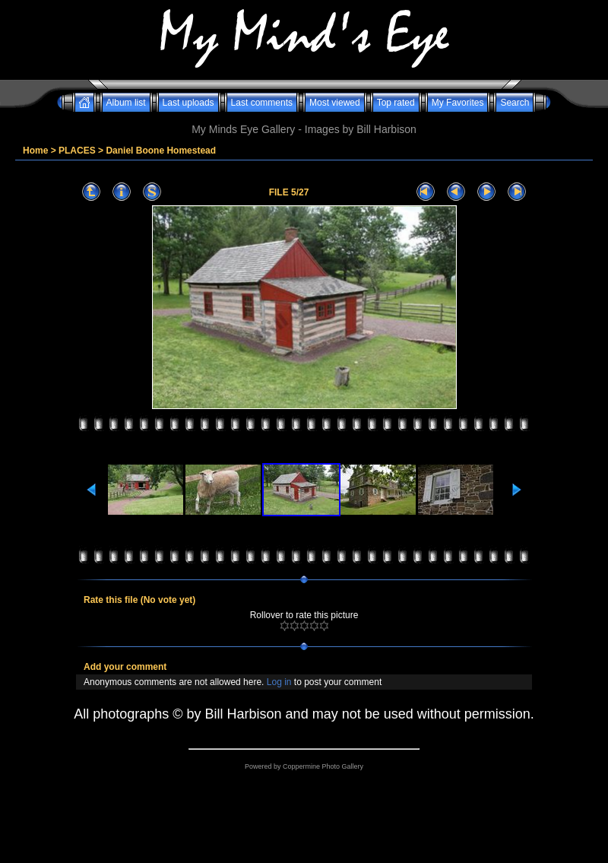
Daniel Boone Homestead (161, 150)
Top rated (396, 102)
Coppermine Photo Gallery (323, 766)
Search (514, 102)
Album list (126, 102)
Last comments (262, 102)
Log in (279, 682)
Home (35, 150)
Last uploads (188, 102)
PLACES (77, 150)
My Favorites (458, 102)
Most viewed (334, 102)
